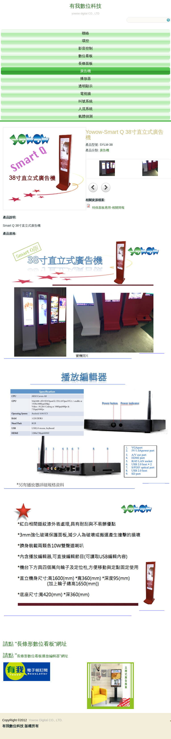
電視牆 (85, 94)
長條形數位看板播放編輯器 (38, 656)
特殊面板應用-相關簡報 (108, 207)
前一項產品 (93, 188)
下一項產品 (106, 188)
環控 (85, 41)
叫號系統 (85, 101)
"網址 (64, 656)
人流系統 (85, 109)
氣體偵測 (85, 116)
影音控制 (85, 48)
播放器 (85, 78)
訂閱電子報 (26, 671)
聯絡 (85, 33)
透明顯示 (85, 86)
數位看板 (85, 56)
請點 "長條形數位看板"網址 (35, 644)
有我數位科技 (85, 6)
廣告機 (85, 71)
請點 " (10, 655)
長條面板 (85, 63)
